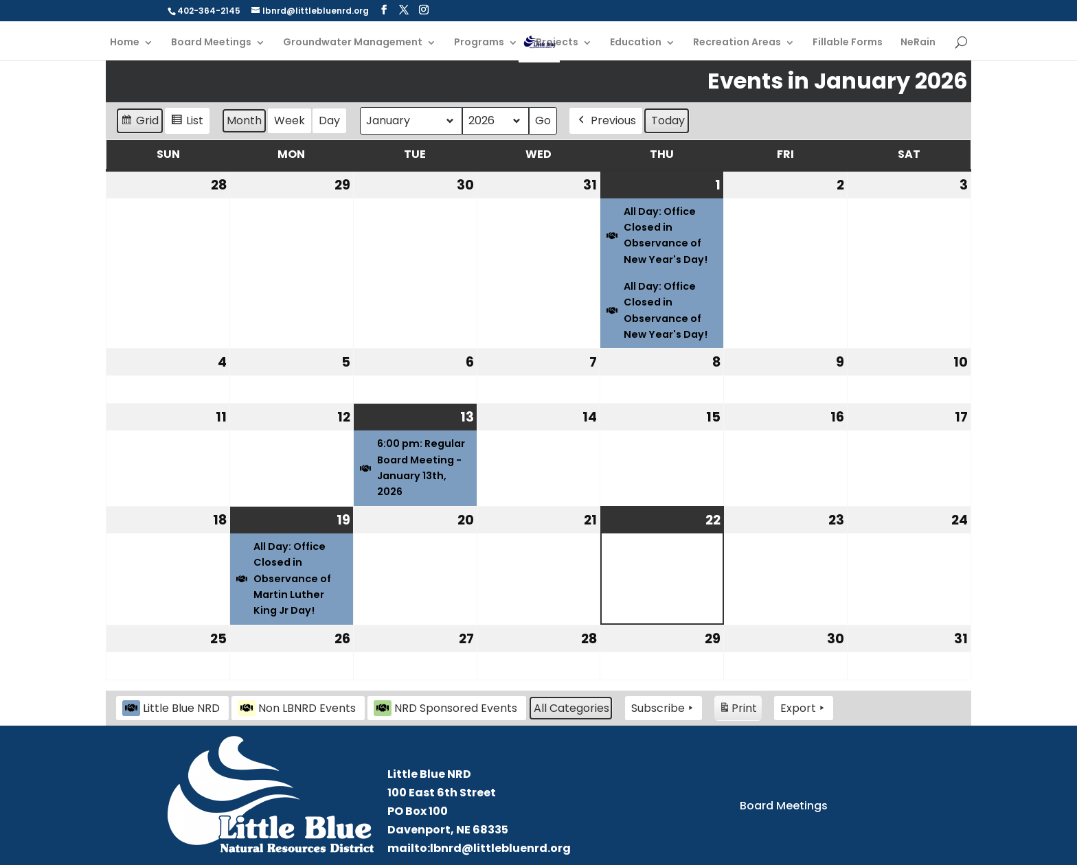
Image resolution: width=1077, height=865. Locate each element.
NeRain (918, 43)
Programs (479, 43)
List (186, 122)
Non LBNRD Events (297, 708)
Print (737, 710)
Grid (139, 122)
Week (289, 120)
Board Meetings (211, 43)
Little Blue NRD (171, 708)
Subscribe (663, 708)
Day (329, 120)
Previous (606, 120)
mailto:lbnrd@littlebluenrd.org (479, 848)
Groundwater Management (352, 43)
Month (244, 120)
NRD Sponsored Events (445, 708)
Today (668, 120)
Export (803, 708)
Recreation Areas (737, 43)
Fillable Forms (848, 43)
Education (635, 43)
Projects (557, 43)
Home (124, 43)
